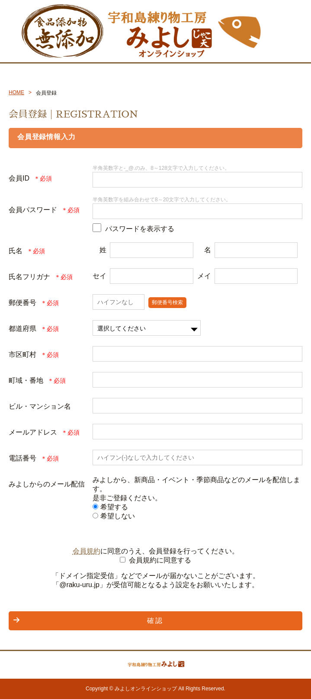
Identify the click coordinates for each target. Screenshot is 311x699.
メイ (204, 276)
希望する (110, 507)
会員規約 (86, 551)
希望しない (114, 516)
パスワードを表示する (139, 228)
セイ (99, 276)
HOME (16, 92)
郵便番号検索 (167, 302)
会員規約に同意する (160, 560)
